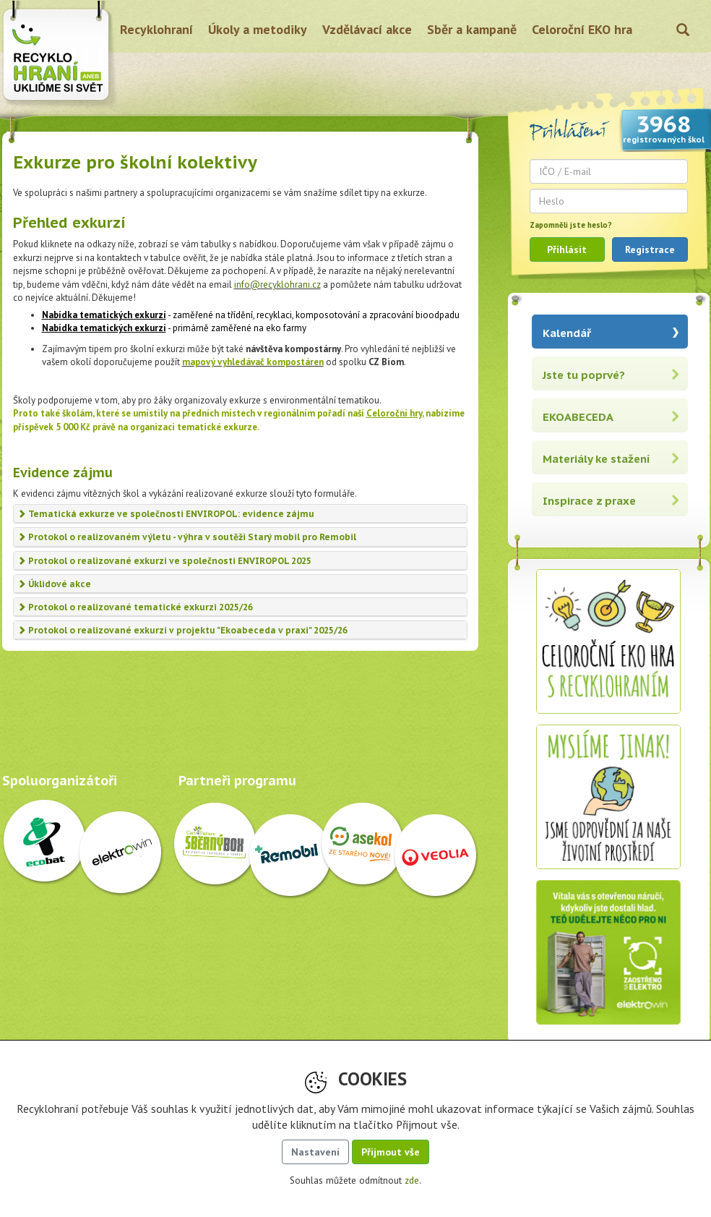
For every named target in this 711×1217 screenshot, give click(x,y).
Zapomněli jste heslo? (571, 225)
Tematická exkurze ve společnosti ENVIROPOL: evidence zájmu (165, 513)
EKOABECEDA (578, 417)
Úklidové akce (54, 583)
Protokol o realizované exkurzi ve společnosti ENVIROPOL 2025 (164, 560)
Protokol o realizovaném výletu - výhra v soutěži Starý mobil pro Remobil (186, 536)
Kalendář (567, 333)
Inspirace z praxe (589, 501)
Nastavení (315, 1151)
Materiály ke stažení (596, 459)
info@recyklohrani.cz (277, 284)
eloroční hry (397, 413)
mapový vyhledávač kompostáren (253, 362)
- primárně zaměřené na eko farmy (174, 328)
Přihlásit (567, 249)
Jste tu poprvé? (584, 375)
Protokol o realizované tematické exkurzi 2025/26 (135, 607)
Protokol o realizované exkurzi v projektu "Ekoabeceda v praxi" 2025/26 (182, 630)
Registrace (650, 249)
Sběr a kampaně (472, 29)
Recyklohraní (156, 29)
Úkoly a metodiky (257, 29)
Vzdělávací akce (367, 29)
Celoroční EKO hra (582, 29)
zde (412, 1180)
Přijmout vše (390, 1151)
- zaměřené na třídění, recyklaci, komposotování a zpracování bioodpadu (251, 315)
